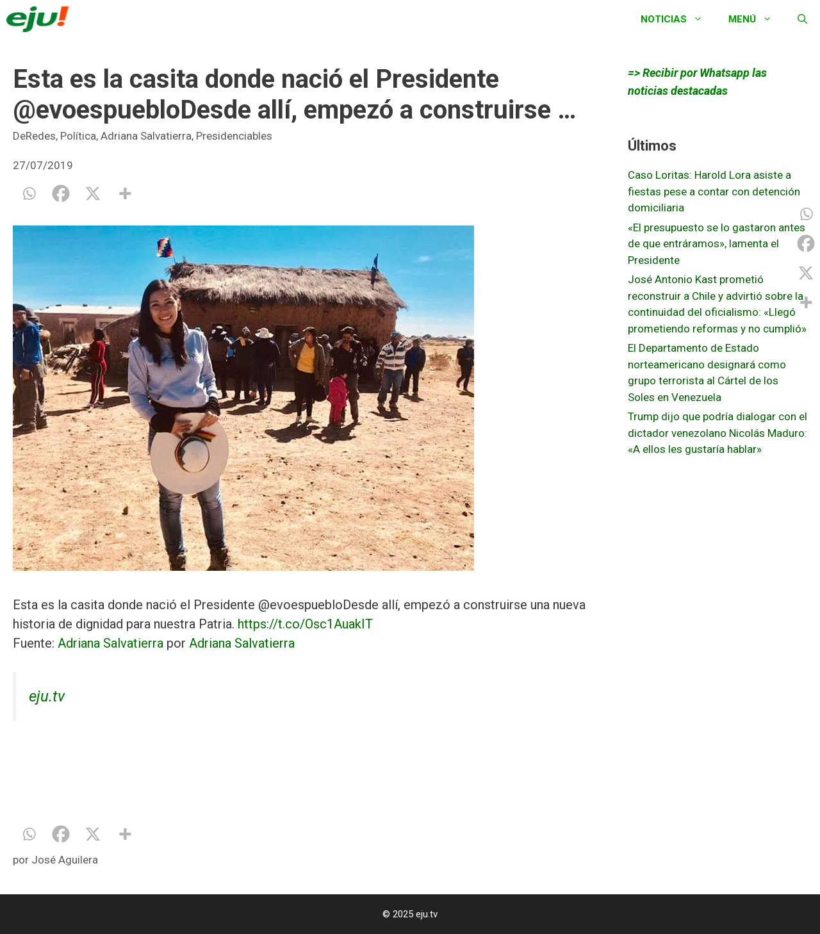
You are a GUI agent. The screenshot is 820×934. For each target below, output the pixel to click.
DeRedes (34, 135)
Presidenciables (234, 135)
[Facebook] (61, 193)
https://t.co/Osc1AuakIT (305, 624)
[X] (93, 193)
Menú (756, 19)
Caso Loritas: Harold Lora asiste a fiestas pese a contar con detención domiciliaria (714, 191)
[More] (125, 193)
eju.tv (47, 696)
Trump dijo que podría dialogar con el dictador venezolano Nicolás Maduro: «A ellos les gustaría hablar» (717, 432)
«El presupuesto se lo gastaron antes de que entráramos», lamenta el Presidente (716, 243)
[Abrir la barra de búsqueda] (802, 19)
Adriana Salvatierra (146, 135)
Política (78, 135)
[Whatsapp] (29, 193)
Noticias (678, 19)
